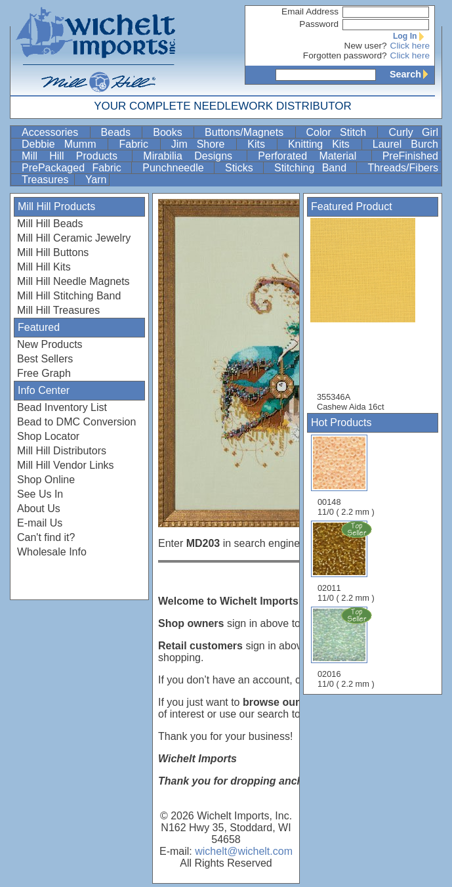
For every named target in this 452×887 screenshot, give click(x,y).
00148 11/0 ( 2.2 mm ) (346, 476)
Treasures (47, 179)
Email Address (310, 11)
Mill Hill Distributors (61, 450)
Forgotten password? (345, 55)
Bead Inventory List (62, 407)
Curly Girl (413, 132)
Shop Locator (48, 436)
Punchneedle (176, 167)
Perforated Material (313, 156)
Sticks (242, 167)
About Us (38, 508)
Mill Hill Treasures (58, 310)
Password (319, 24)
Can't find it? (46, 537)
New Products (50, 344)
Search (412, 74)
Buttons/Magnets (248, 132)
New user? (365, 46)
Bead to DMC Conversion (76, 421)
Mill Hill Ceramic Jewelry (74, 238)
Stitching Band (314, 167)
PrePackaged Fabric (75, 167)
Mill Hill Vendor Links (65, 465)
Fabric (138, 144)
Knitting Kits (323, 144)
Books (172, 132)
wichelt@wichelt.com (244, 851)
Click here (410, 46)
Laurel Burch (405, 144)
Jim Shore (202, 144)
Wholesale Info (52, 551)
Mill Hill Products (75, 156)
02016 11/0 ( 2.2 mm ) (347, 647)
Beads (120, 132)
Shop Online (46, 479)
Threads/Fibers (402, 167)
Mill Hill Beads (50, 223)
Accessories (54, 132)
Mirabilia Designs (193, 156)
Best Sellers (45, 358)
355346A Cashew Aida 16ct (369, 315)
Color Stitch (340, 132)
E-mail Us (39, 523)
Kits (260, 144)
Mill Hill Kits (44, 266)
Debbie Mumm (63, 144)
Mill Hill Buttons (53, 252)
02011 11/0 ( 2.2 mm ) (347, 561)
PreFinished (410, 156)
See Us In (40, 494)
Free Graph (44, 373)
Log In (411, 36)
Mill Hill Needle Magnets (73, 281)
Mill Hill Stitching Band (69, 295)
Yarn (96, 179)
